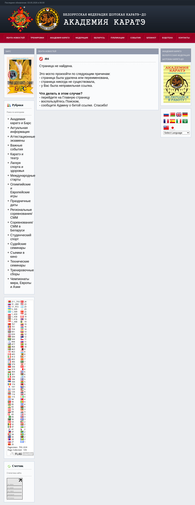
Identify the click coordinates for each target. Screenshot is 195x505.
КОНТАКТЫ (184, 38)
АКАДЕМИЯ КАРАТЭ (60, 38)
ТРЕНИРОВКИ (37, 38)
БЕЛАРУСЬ (99, 38)
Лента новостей (15, 38)
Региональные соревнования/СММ (21, 213)
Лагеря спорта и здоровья (17, 167)
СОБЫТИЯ (135, 38)
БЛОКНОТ (151, 38)
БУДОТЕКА (167, 38)
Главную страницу (76, 97)
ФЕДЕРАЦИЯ (81, 38)
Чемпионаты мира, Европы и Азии (20, 283)
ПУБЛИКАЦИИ (118, 38)
